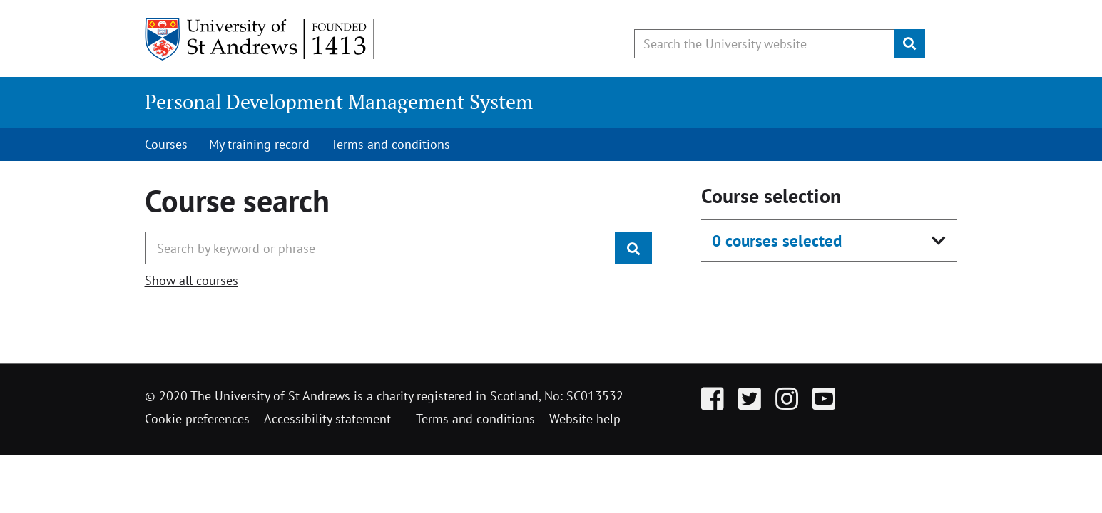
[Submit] (909, 43)
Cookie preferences (197, 418)
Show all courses (191, 280)
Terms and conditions (390, 144)
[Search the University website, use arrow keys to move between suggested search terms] (764, 43)
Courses (166, 144)
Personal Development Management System (339, 101)
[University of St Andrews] (261, 39)
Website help (585, 418)
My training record (259, 144)
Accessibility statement (327, 418)
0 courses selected (777, 240)
